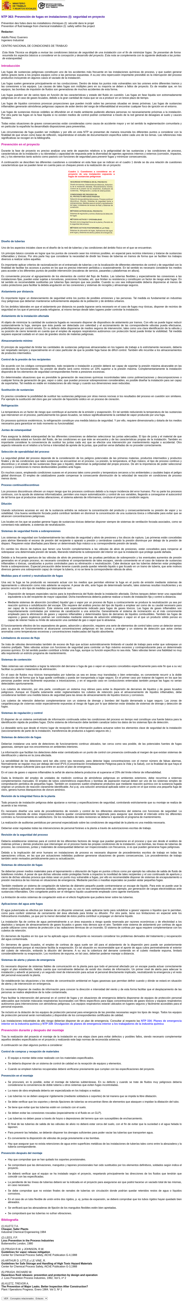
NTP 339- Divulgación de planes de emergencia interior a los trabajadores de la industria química (103, 1023)
